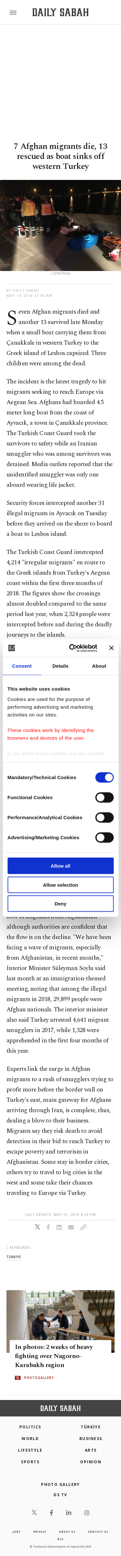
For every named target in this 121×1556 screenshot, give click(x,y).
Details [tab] (61, 666)
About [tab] (99, 666)
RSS (60, 1539)
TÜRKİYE (91, 1427)
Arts (91, 1450)
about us (67, 1531)
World (30, 1438)
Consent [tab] (22, 666)
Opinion (90, 1462)
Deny (60, 903)
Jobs (16, 1531)
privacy (40, 1531)
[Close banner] (111, 648)
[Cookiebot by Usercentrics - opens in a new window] (72, 648)
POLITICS (30, 1427)
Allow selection (60, 884)
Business (90, 1438)
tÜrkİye (13, 1256)
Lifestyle (30, 1450)
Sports (30, 1462)
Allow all (60, 866)
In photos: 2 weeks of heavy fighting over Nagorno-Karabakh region (54, 1356)
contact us (98, 1531)
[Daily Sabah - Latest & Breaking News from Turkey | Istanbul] (60, 12)
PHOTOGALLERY (39, 1377)
